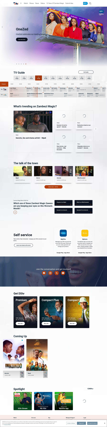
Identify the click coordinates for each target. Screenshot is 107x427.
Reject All (81, 423)
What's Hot (33, 406)
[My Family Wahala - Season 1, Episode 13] (55, 74)
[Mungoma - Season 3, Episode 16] (91, 79)
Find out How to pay (70, 408)
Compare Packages (52, 406)
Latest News (33, 409)
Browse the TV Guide (35, 404)
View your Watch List (18, 406)
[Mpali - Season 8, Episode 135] (84, 74)
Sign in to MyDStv (69, 404)
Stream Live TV (17, 404)
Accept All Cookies (92, 423)
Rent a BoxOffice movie (18, 409)
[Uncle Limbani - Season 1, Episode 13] (47, 74)
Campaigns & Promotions (88, 406)
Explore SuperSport (35, 408)
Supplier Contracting (87, 409)
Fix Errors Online (69, 406)
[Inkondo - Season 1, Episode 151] (72, 74)
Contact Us (68, 409)
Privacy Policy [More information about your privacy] (7, 424)
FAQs (84, 408)
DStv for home (51, 404)
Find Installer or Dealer (52, 408)
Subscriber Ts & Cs (87, 404)
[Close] (104, 423)
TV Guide (15, 408)
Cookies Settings (71, 423)
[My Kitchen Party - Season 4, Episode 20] (53, 79)
